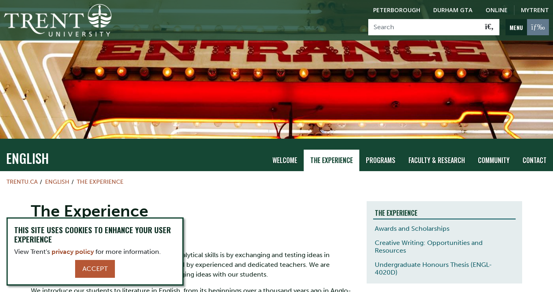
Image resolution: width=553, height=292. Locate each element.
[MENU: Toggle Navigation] (527, 27)
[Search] (424, 27)
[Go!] (489, 27)
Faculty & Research (436, 147)
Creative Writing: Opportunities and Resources (429, 233)
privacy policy (73, 252)
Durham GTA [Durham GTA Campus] (453, 10)
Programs (380, 147)
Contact (535, 147)
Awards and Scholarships (412, 215)
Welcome (284, 147)
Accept (95, 269)
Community (494, 147)
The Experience (331, 147)
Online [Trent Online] (497, 10)
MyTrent (535, 10)
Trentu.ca (22, 168)
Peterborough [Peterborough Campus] (396, 10)
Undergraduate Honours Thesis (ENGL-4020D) (433, 255)
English (27, 144)
